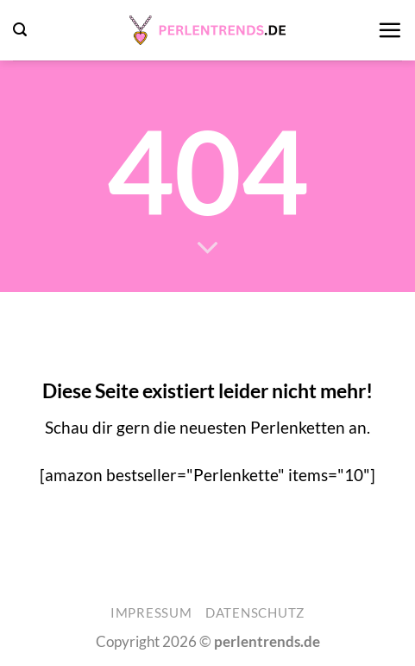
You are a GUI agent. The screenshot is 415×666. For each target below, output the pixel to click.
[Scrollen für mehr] (207, 248)
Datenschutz (255, 613)
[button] (20, 30)
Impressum (151, 613)
